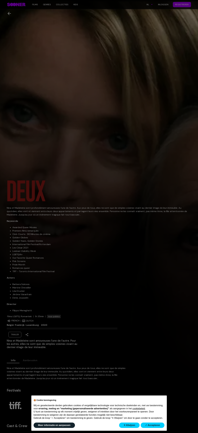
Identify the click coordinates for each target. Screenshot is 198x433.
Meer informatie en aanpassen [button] (54, 425)
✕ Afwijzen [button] (129, 425)
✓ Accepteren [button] (152, 425)
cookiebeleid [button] (138, 408)
